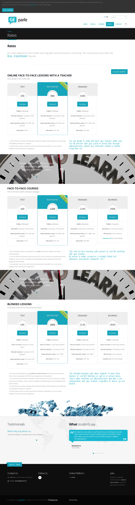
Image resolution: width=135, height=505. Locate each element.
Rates (110, 24)
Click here (33, 5)
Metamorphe (53, 500)
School (93, 24)
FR (105, 17)
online (73, 477)
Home (85, 24)
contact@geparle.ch (20, 481)
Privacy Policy (73, 500)
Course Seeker (119, 71)
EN (107, 17)
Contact (119, 24)
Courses (101, 24)
